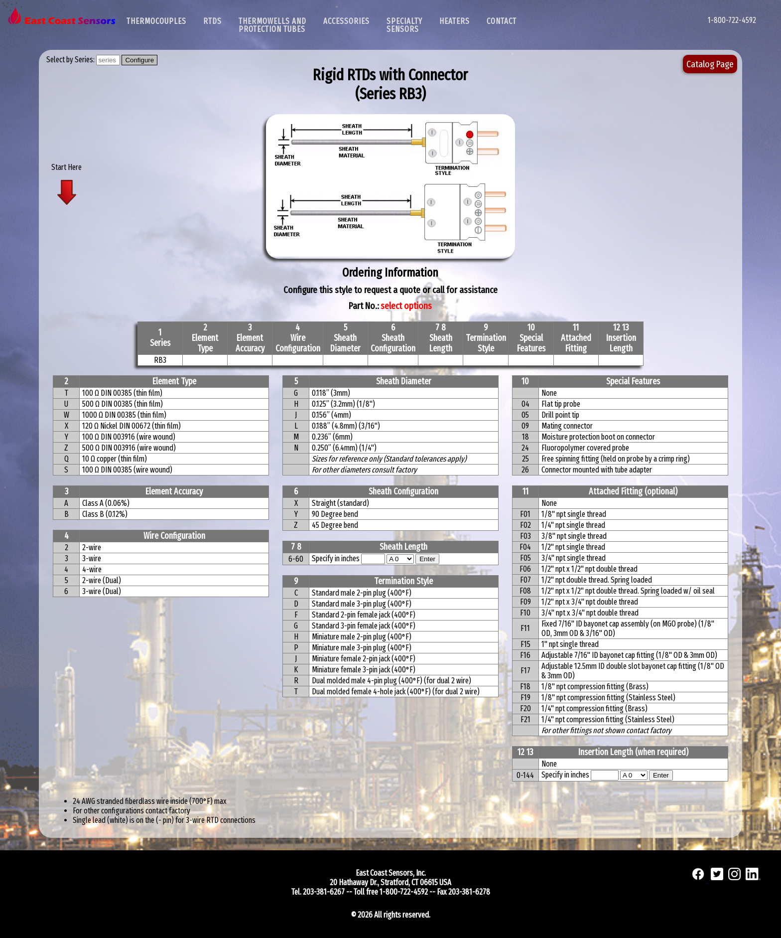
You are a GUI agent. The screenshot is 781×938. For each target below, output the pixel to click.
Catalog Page (710, 64)
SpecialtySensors (404, 25)
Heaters (454, 21)
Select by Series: (71, 59)
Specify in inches (336, 558)
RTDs (212, 21)
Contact (502, 21)
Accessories (346, 21)
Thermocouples (156, 21)
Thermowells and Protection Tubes (272, 25)
